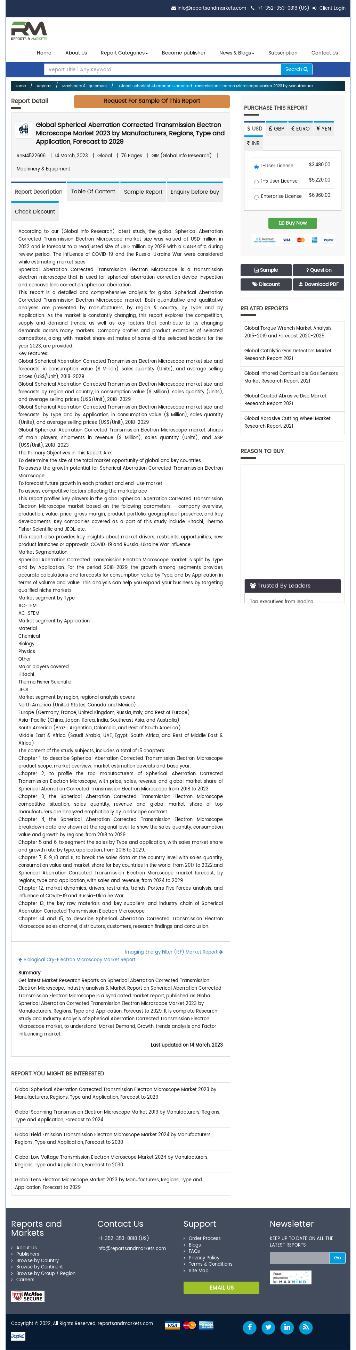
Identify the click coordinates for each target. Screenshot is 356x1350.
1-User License (273, 166)
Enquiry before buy (195, 192)
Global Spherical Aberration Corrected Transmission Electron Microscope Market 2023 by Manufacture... (216, 86)
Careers (22, 1280)
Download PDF (319, 284)
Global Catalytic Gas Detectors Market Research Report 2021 (288, 354)
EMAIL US (222, 1287)
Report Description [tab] (38, 192)
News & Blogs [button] (236, 53)
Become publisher (183, 53)
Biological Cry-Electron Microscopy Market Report (77, 960)
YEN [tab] (324, 129)
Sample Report (143, 192)
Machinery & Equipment (84, 86)
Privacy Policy (201, 1258)
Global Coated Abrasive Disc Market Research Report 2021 (285, 400)
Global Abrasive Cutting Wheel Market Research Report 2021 (287, 422)
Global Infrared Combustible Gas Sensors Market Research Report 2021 (291, 377)
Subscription (283, 53)
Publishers (25, 1254)
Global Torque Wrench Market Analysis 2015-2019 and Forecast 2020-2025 (288, 332)
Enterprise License (278, 197)
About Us (76, 53)
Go (337, 1258)
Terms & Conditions (208, 1264)
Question (319, 270)
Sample (266, 270)
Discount (266, 284)
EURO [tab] (300, 129)
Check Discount (35, 212)
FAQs (192, 1251)
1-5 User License (276, 181)
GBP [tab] (276, 129)
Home (44, 53)
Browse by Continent (37, 1267)
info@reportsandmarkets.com (212, 8)
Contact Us (325, 53)
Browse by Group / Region (43, 1273)
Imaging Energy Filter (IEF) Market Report (174, 952)
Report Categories (123, 53)
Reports (44, 86)
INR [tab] (253, 143)
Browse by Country (35, 1261)
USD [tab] (254, 129)
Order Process (202, 1238)
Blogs (192, 1245)
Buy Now (293, 223)
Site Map (196, 1271)
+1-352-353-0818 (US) (283, 8)
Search (296, 69)
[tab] (93, 191)
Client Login (329, 8)
